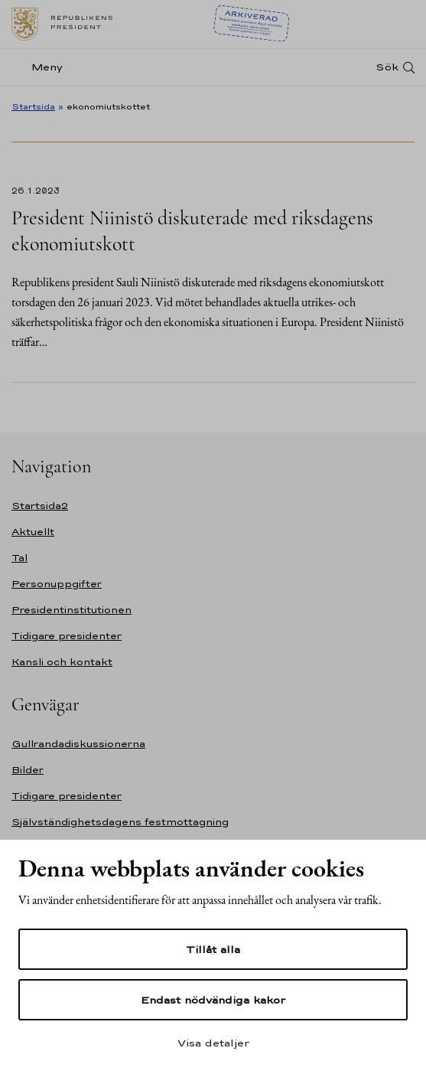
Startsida (33, 106)
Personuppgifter (56, 583)
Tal (19, 557)
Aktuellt (32, 531)
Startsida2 (39, 505)
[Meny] (41, 67)
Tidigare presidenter (66, 635)
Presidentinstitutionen (71, 609)
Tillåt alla (213, 949)
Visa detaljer (213, 1043)
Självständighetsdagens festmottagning (120, 821)
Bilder (27, 769)
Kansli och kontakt (61, 661)
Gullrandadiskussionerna (78, 743)
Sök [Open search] (387, 67)
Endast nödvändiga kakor (213, 1000)
